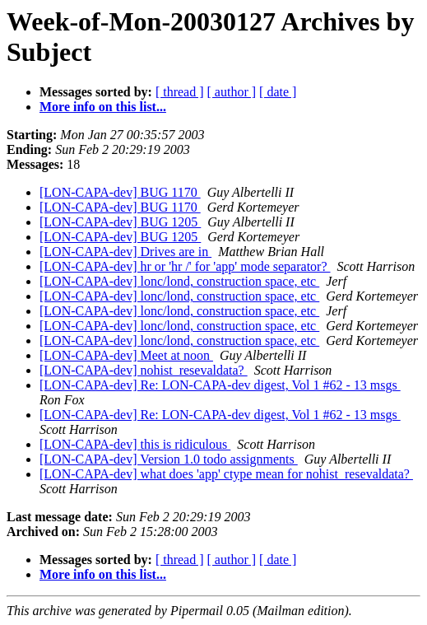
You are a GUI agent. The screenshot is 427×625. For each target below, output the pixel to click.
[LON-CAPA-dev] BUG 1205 (120, 222)
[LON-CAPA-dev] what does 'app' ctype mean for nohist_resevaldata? (226, 474)
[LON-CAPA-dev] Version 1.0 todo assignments (168, 459)
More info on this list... (102, 107)
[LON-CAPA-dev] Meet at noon (126, 355)
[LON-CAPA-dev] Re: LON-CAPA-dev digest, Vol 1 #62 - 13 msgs (220, 385)
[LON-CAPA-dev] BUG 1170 (120, 192)
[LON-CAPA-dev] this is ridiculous (134, 444)
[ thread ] (179, 92)
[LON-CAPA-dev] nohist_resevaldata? (143, 370)
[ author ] (232, 92)
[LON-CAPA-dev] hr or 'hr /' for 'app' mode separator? (185, 266)
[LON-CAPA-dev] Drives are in (125, 252)
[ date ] (277, 92)
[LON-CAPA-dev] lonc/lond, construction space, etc (179, 281)
